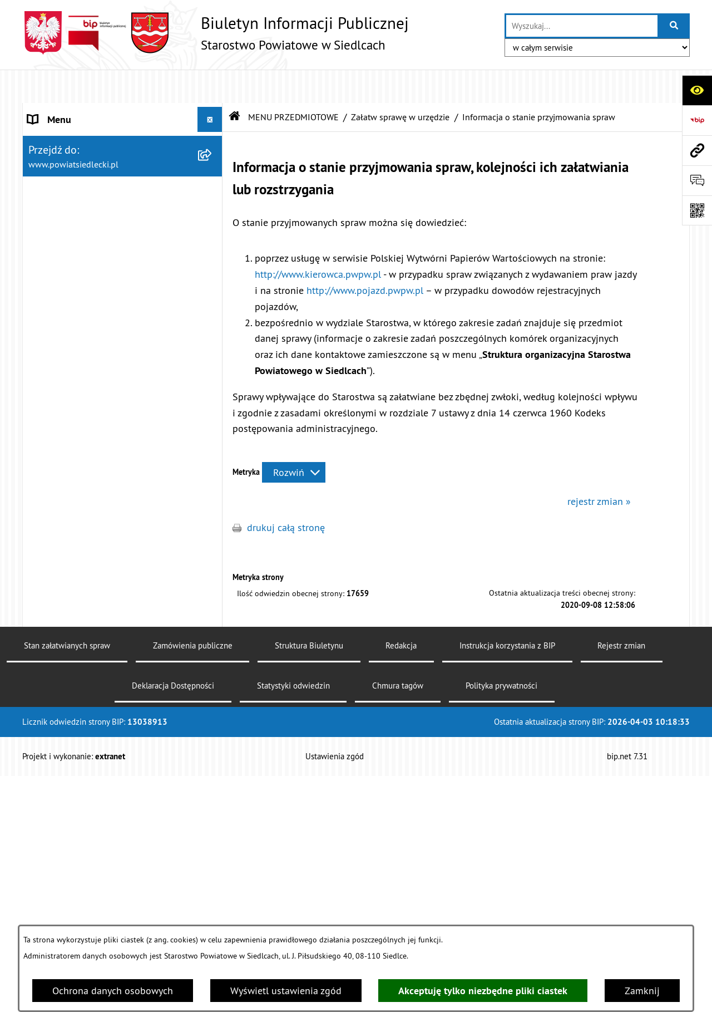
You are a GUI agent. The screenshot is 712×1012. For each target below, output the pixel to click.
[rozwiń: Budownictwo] (212, 748)
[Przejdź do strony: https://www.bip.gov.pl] (697, 120)
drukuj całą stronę (286, 494)
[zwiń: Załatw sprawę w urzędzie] (212, 268)
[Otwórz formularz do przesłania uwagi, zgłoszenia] (697, 180)
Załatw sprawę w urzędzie (400, 83)
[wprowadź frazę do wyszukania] (582, 25)
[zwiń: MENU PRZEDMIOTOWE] (212, 236)
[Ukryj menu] (209, 86)
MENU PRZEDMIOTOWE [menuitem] (78, 236)
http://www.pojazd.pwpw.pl (364, 256)
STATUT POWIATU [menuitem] (66, 136)
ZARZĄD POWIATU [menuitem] (68, 186)
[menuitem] (122, 268)
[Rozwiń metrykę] (293, 439)
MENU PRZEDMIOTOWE (293, 83)
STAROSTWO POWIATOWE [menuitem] (84, 111)
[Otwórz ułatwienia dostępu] (697, 90)
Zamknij (642, 990)
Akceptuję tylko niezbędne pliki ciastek (482, 990)
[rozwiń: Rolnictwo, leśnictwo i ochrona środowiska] (212, 827)
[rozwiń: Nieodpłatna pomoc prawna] (212, 586)
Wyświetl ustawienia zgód (286, 990)
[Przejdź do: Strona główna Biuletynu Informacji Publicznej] (235, 83)
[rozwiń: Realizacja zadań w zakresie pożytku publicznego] (212, 875)
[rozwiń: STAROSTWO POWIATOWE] (212, 111)
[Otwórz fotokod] (697, 210)
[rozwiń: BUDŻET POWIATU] (212, 211)
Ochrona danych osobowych (112, 990)
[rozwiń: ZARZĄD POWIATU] (212, 186)
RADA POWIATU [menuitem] (62, 161)
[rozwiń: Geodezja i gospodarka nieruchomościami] (212, 780)
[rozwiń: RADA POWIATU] (212, 161)
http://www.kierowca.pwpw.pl (318, 240)
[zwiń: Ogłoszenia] (212, 683)
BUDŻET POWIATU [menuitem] (67, 211)
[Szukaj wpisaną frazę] (674, 25)
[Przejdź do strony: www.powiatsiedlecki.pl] (697, 150)
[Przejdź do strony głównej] (215, 33)
